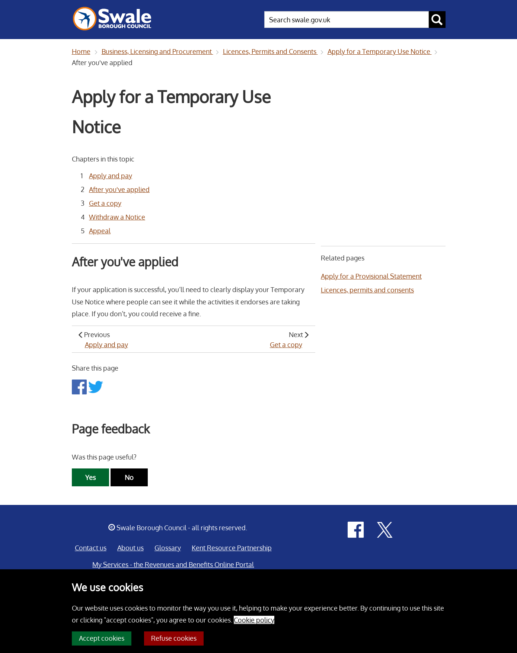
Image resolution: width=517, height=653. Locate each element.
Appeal (100, 231)
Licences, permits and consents (367, 290)
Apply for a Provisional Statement (371, 276)
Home (81, 51)
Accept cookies (101, 638)
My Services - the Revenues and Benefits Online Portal (173, 564)
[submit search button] (437, 19)
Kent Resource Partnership (232, 548)
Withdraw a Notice (117, 217)
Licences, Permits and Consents (270, 51)
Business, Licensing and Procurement (157, 51)
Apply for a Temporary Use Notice (380, 51)
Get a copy (105, 203)
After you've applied (119, 189)
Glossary (167, 548)
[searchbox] (346, 19)
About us (130, 548)
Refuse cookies (174, 638)
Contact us (90, 548)
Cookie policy (254, 620)
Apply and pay (110, 176)
